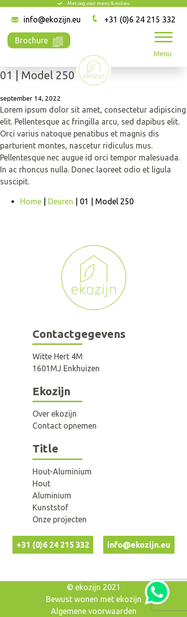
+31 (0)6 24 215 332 (140, 19)
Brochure (39, 39)
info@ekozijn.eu (52, 19)
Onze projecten (59, 519)
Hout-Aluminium (62, 471)
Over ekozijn (54, 413)
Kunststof (50, 507)
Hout (41, 483)
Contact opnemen (64, 425)
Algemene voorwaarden (94, 611)
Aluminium (51, 495)
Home (30, 201)
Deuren (60, 201)
